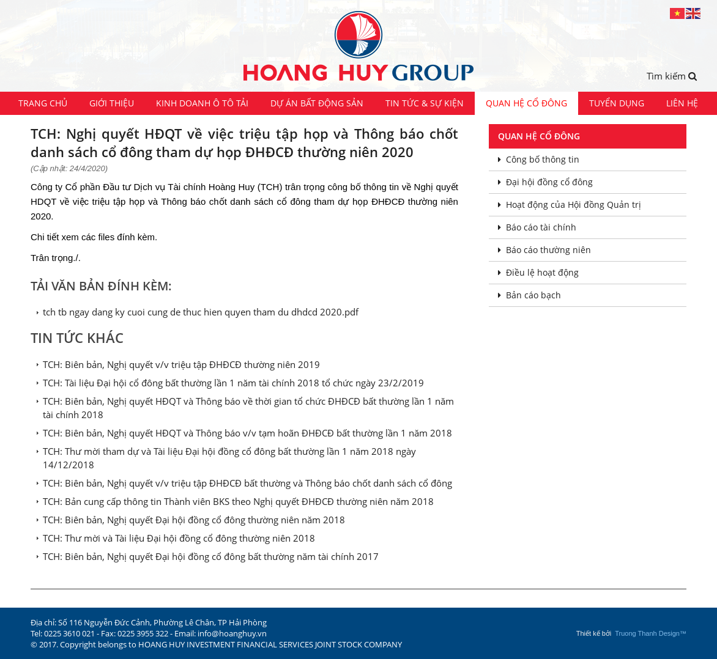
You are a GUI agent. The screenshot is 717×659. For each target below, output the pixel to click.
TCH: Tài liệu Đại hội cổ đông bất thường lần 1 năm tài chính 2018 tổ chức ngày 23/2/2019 (233, 383)
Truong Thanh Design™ (650, 633)
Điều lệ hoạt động (538, 272)
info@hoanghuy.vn (232, 633)
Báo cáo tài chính (537, 227)
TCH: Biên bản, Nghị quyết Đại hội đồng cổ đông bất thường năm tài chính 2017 (211, 556)
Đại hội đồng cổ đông (545, 182)
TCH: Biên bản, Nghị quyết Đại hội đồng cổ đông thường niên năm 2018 (194, 520)
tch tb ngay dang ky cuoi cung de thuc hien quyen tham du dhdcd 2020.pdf (201, 312)
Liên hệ (682, 103)
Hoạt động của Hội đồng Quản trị (569, 204)
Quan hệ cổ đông (526, 103)
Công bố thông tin (538, 159)
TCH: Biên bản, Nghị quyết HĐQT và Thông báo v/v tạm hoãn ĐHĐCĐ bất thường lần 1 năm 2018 (247, 433)
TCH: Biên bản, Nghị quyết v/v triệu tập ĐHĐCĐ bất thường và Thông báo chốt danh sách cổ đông (247, 483)
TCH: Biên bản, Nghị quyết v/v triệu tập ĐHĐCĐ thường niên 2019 (181, 364)
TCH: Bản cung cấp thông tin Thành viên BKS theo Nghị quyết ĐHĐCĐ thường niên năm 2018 (238, 501)
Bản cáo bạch (529, 295)
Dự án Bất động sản (316, 103)
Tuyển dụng (616, 103)
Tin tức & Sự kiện (424, 103)
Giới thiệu (111, 103)
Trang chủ (42, 103)
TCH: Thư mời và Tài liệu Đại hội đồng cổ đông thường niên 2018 (179, 538)
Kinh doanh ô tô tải (202, 103)
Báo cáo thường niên (544, 250)
